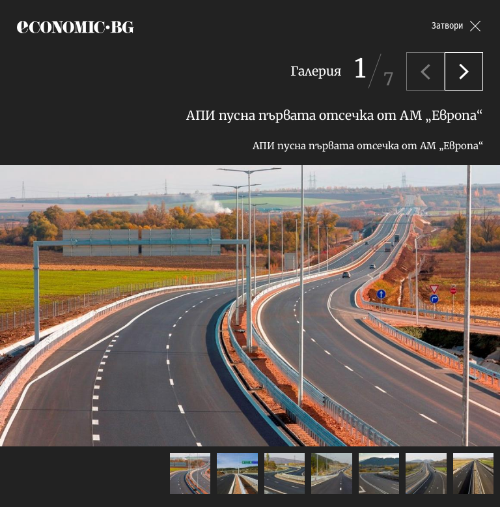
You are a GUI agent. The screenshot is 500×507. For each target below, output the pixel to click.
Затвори (448, 25)
